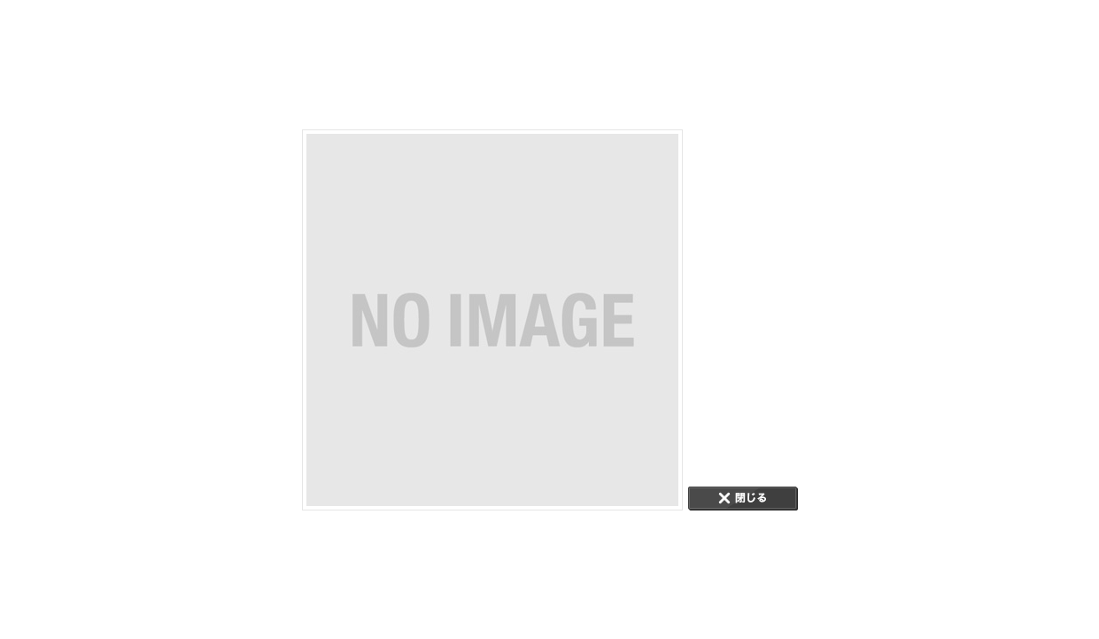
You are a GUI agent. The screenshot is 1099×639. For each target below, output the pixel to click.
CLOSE (743, 498)
